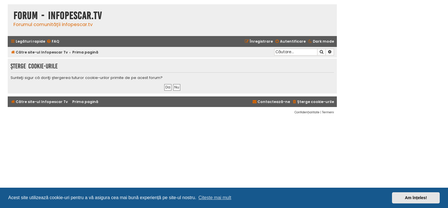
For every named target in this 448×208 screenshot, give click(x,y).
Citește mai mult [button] (215, 197)
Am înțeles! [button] (416, 197)
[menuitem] (53, 41)
